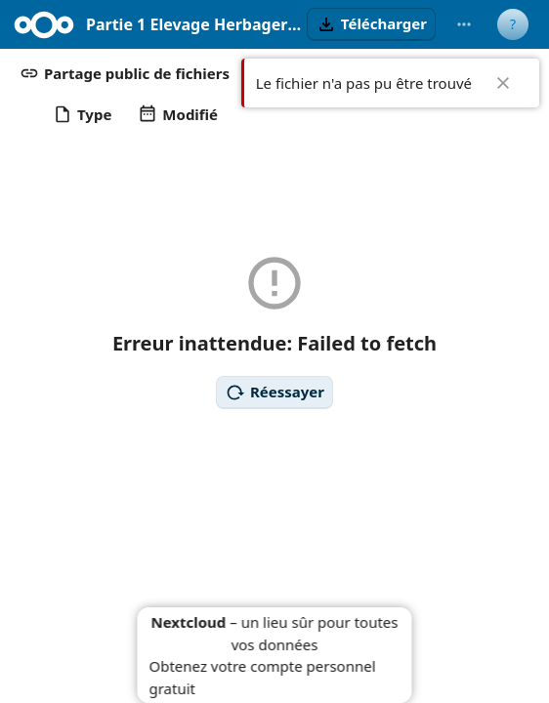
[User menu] (512, 24)
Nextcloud (188, 622)
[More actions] (464, 24)
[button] (371, 24)
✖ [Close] (503, 83)
